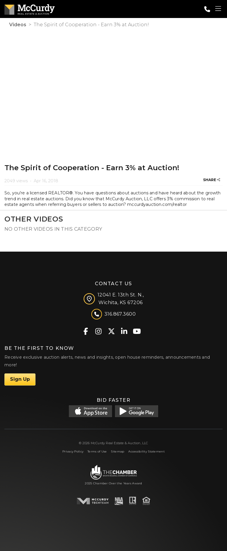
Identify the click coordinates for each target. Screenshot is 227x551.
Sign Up (20, 379)
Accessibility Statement (146, 451)
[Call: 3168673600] (207, 9)
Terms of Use (97, 451)
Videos (17, 24)
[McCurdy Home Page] (29, 8)
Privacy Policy (72, 451)
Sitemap (117, 451)
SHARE (211, 180)
